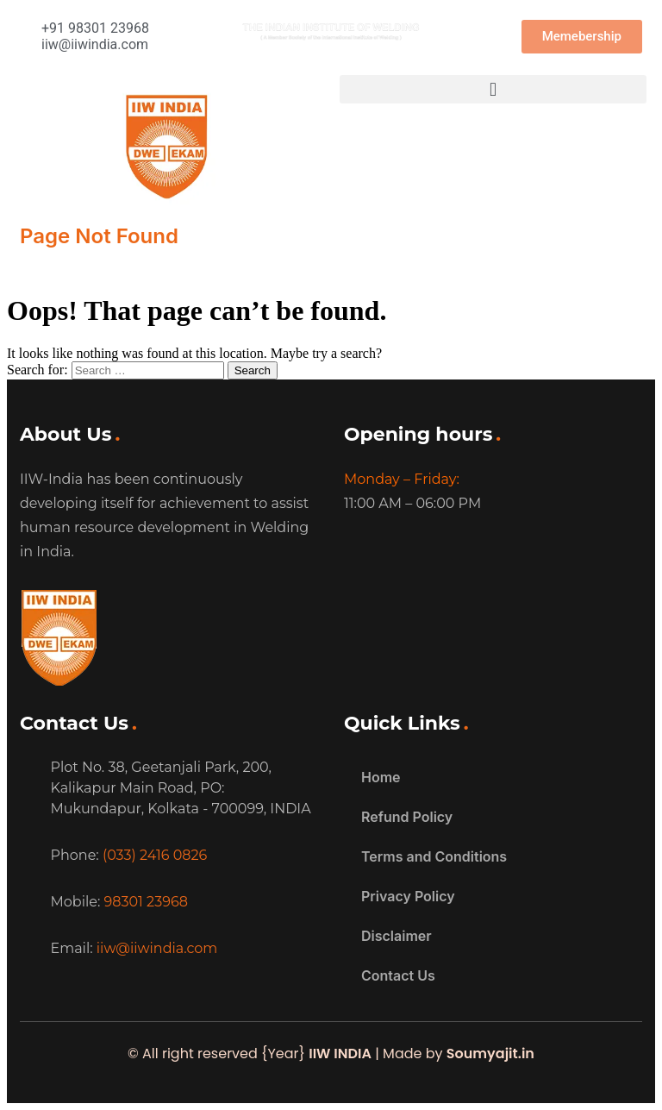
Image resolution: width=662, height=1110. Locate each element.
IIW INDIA (340, 1053)
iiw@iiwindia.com (157, 948)
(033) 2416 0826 (155, 855)
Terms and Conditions (434, 856)
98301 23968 (146, 902)
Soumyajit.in (490, 1053)
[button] (493, 89)
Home (381, 777)
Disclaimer (396, 935)
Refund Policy (407, 816)
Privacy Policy (408, 896)
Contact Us (398, 975)
